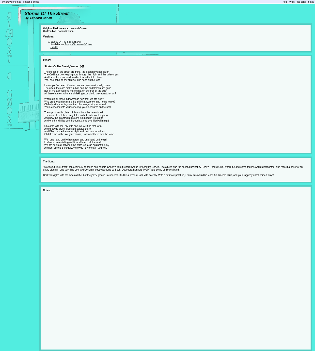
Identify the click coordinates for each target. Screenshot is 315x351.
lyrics (292, 1)
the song (301, 1)
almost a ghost (31, 1)
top (285, 1)
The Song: (49, 161)
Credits (54, 47)
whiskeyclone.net (11, 1)
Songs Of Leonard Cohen (78, 44)
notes (311, 1)
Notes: (47, 190)
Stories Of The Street (62, 41)
